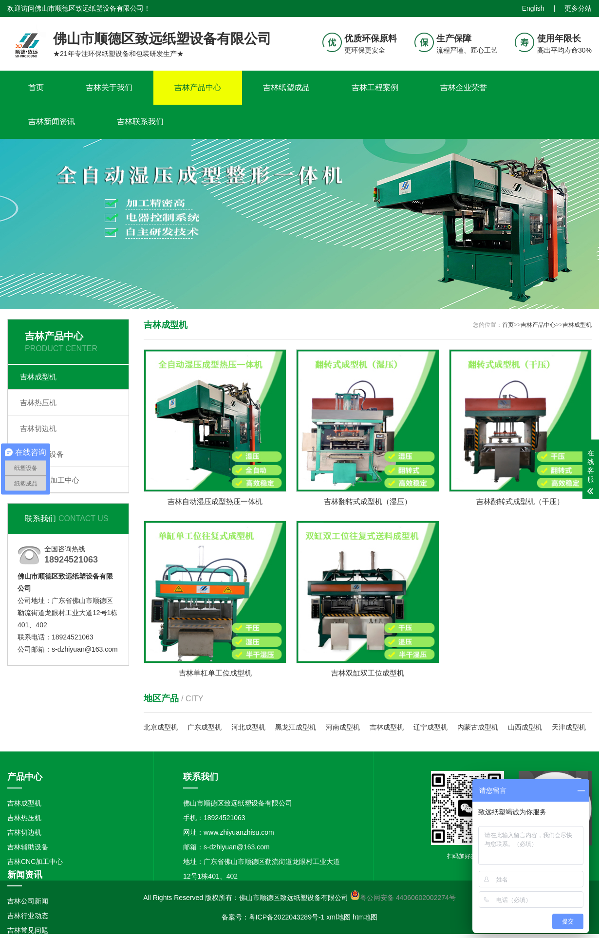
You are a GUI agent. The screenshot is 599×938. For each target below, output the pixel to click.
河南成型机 (343, 728)
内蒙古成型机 (477, 728)
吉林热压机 (38, 402)
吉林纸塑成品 (286, 87)
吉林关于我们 (109, 87)
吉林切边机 (38, 428)
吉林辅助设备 (42, 454)
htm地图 (365, 918)
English (533, 8)
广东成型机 (204, 728)
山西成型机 (525, 728)
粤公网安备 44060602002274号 (408, 898)
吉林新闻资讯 (51, 121)
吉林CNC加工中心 (50, 480)
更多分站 (578, 8)
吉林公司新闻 (27, 901)
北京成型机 (161, 728)
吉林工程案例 (375, 87)
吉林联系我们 (140, 121)
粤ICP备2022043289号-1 (287, 918)
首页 (36, 87)
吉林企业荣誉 (463, 87)
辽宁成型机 (430, 728)
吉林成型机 (38, 377)
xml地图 (338, 918)
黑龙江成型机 (295, 728)
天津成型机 (569, 728)
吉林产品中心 (197, 87)
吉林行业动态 (27, 916)
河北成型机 (248, 728)
